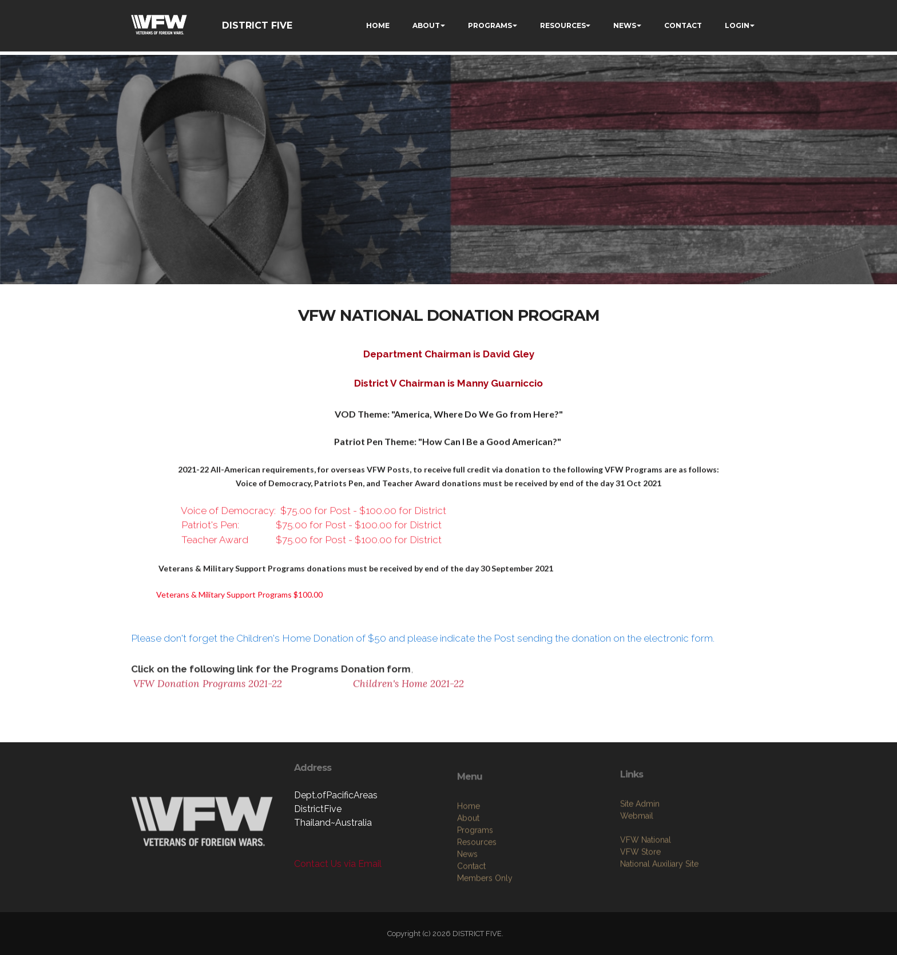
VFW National (645, 879)
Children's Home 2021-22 (408, 689)
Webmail (636, 855)
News (467, 903)
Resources (477, 891)
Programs (475, 879)
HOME (378, 25)
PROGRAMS (490, 25)
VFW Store (640, 891)
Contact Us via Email (338, 863)
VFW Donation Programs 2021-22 (207, 689)
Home (468, 855)
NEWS (624, 25)
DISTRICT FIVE (257, 25)
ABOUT (426, 25)
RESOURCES (563, 25)
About (468, 867)
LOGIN (737, 25)
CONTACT (683, 25)
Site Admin (640, 843)
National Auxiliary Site (659, 903)
